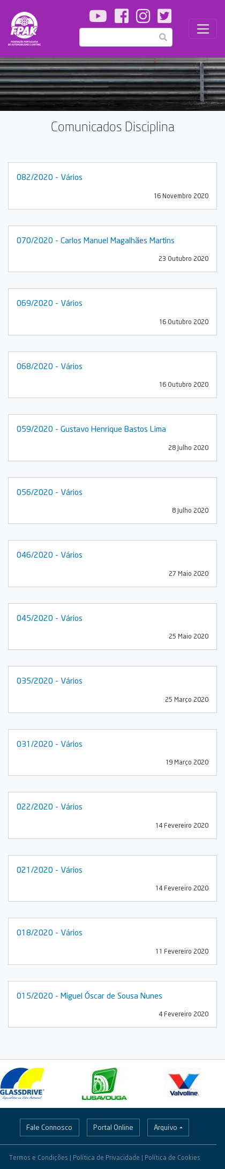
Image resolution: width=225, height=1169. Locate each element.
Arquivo (165, 1127)
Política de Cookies (172, 1157)
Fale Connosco (49, 1127)
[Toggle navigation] (203, 29)
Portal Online (113, 1127)
